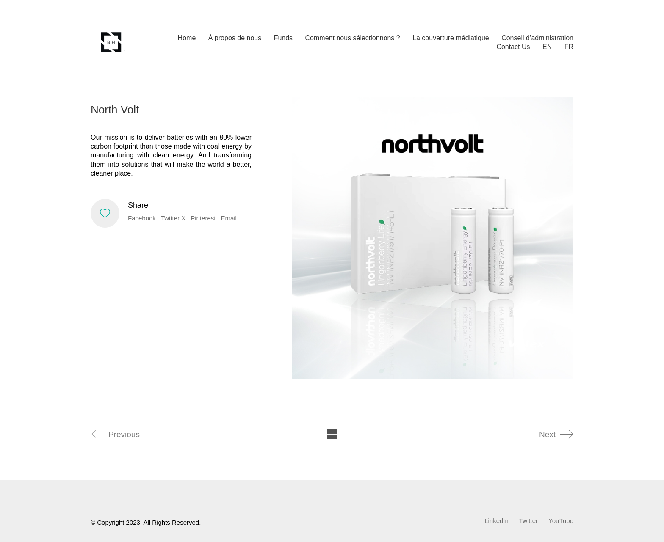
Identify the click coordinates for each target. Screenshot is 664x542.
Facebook (142, 218)
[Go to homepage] (112, 42)
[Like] (105, 213)
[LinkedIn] (496, 521)
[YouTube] (560, 521)
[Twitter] (528, 521)
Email (229, 218)
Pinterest (203, 218)
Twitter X (173, 218)
